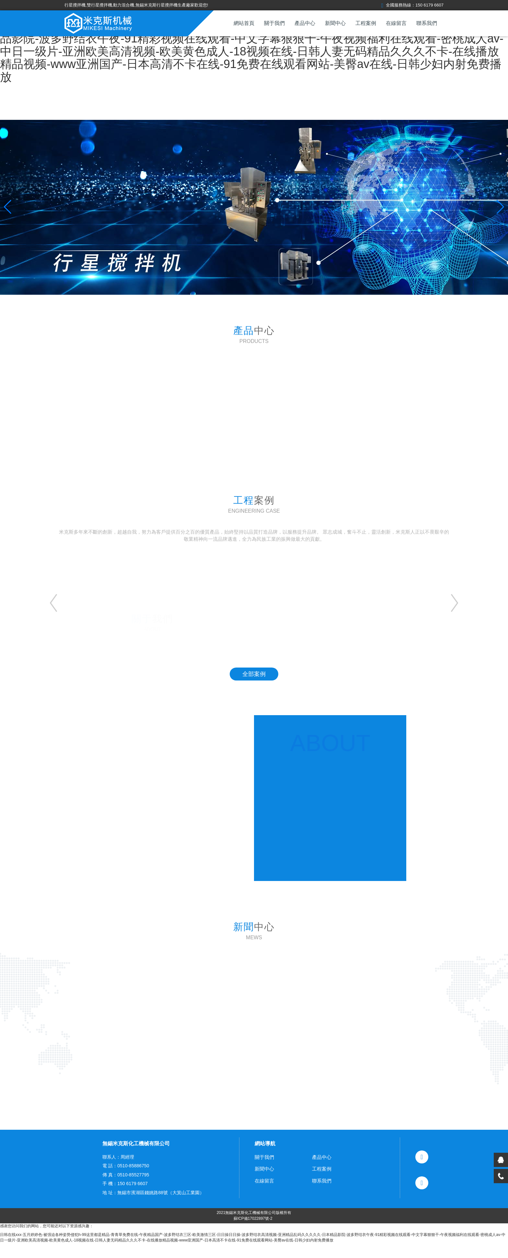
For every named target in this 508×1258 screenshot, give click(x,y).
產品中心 (304, 23)
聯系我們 (426, 23)
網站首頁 (244, 23)
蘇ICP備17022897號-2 (253, 1233)
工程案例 (365, 23)
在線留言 (396, 23)
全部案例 (254, 674)
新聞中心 (335, 23)
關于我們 (274, 23)
